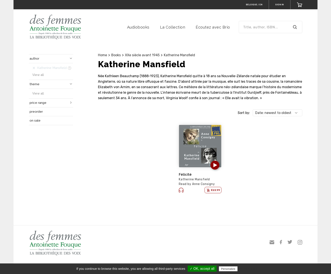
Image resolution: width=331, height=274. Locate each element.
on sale (35, 120)
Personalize (228, 268)
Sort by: (244, 113)
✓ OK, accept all (202, 268)
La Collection (172, 27)
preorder (36, 112)
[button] (214, 165)
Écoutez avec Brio (213, 27)
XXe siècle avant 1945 (142, 55)
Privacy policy (249, 268)
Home (102, 55)
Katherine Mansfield (179, 55)
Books (116, 55)
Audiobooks (138, 27)
